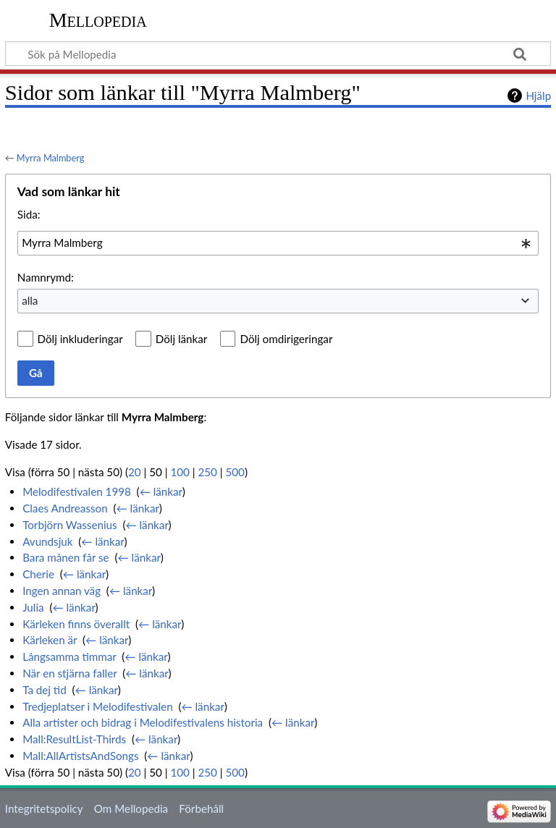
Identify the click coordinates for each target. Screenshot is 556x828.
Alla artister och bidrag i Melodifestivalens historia (142, 722)
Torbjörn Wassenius (69, 524)
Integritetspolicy (44, 808)
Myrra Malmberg (51, 158)
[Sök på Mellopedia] (278, 53)
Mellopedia (98, 20)
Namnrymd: (45, 277)
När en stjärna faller (69, 673)
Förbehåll (201, 808)
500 (234, 471)
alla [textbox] (30, 300)
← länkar (161, 491)
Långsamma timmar (69, 656)
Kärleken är (49, 639)
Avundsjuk (47, 541)
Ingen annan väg (61, 590)
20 (134, 471)
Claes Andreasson (65, 508)
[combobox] (278, 243)
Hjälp (538, 95)
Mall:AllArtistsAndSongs (80, 755)
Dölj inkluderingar (80, 338)
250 (207, 471)
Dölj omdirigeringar (286, 338)
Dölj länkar (182, 338)
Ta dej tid (44, 689)
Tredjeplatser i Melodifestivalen (97, 706)
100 (179, 471)
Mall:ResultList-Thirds (74, 738)
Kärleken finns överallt (76, 623)
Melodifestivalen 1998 (76, 491)
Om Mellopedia (131, 808)
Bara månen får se (65, 557)
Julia (32, 607)
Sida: (29, 214)
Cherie (38, 573)
